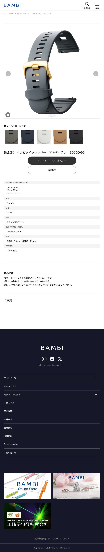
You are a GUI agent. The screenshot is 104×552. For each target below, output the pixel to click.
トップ (3, 13)
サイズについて (12, 193)
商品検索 (8, 411)
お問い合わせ (10, 452)
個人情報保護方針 (42, 538)
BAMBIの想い (10, 386)
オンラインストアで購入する (52, 160)
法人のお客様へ (11, 444)
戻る (9, 300)
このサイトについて (60, 538)
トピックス (9, 402)
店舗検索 (52, 170)
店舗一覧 (8, 419)
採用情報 (8, 427)
